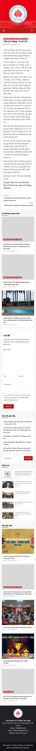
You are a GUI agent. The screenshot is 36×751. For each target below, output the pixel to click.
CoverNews (15, 748)
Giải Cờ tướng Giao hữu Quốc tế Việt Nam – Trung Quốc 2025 (17, 423)
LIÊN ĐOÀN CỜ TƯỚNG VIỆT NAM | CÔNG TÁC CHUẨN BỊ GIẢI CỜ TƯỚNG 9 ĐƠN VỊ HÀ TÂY (17, 320)
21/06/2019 (14, 44)
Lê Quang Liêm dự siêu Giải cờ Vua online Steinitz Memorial (18, 197)
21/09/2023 (12, 286)
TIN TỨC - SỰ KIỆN (16, 239)
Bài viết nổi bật (7, 656)
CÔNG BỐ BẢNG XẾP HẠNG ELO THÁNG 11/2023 (17, 443)
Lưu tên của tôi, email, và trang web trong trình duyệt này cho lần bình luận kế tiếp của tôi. (17, 397)
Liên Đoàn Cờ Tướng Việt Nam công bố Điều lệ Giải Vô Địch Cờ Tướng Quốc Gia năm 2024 (16, 246)
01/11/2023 (12, 665)
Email (21, 376)
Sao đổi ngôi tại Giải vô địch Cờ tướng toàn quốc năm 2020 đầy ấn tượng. (23, 514)
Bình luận (7, 350)
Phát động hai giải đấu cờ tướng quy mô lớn (17, 437)
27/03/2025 (12, 560)
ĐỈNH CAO (6, 38)
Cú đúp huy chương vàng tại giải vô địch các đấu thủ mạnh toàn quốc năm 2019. (23, 483)
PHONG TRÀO (24, 38)
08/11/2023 (12, 629)
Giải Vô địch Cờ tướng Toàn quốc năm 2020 (18, 204)
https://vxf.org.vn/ (21, 733)
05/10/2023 (12, 700)
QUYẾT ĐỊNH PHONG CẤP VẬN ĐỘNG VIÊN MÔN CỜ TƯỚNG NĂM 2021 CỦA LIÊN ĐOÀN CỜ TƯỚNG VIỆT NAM (24, 473)
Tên (5, 376)
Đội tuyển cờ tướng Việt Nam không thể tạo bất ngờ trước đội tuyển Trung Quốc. (17, 449)
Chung (5, 551)
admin (6, 44)
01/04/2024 (12, 251)
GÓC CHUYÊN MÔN (14, 38)
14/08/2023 (12, 324)
